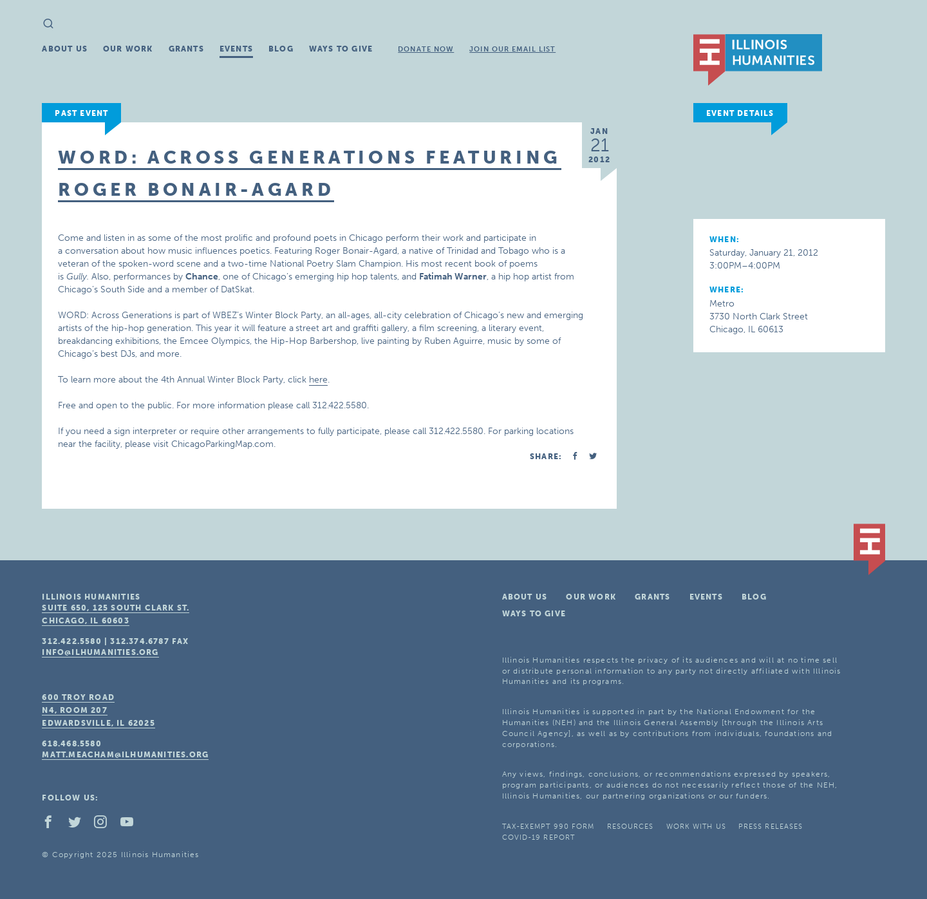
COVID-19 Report (539, 837)
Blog (281, 48)
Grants (186, 48)
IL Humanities (757, 60)
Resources (630, 826)
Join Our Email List (512, 49)
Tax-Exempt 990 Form (548, 826)
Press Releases (770, 826)
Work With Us (696, 826)
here (318, 379)
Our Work (128, 48)
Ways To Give (341, 48)
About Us (65, 48)
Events (236, 48)
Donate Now (426, 49)
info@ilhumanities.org (100, 652)
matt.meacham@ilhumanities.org (125, 754)
